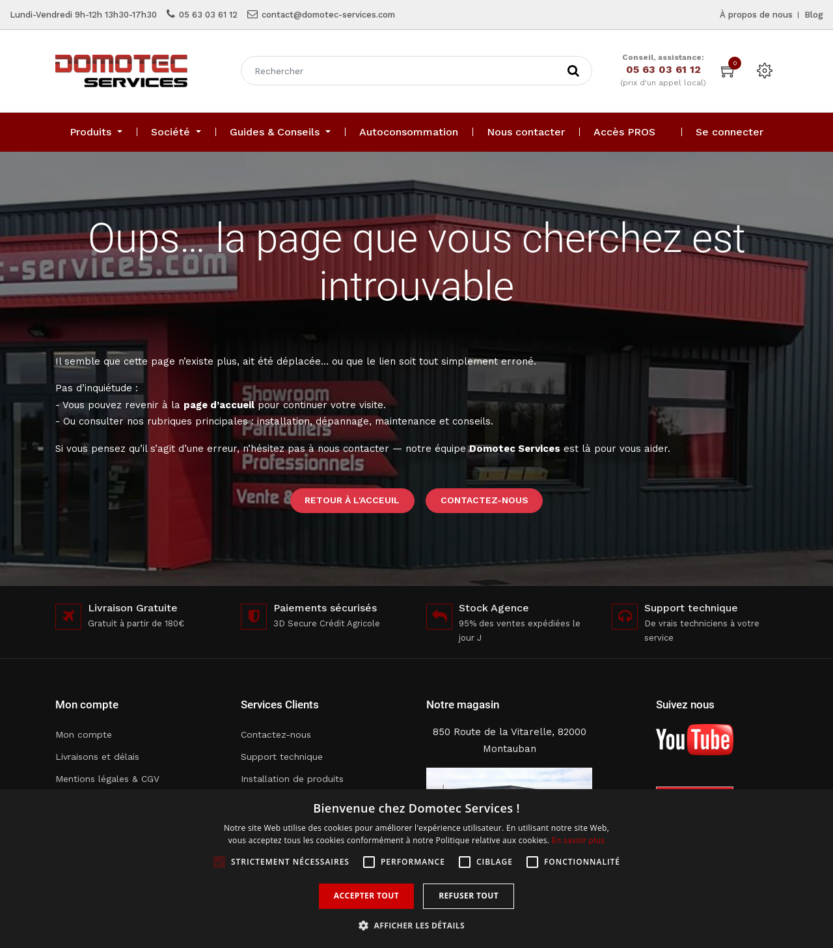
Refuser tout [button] (468, 895)
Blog (813, 15)
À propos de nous (756, 15)
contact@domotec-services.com (328, 15)
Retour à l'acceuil (352, 500)
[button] (416, 925)
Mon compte (83, 734)
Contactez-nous (484, 500)
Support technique (282, 756)
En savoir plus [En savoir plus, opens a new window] (578, 840)
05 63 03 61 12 (208, 15)
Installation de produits (292, 779)
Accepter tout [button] (366, 895)
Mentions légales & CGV (107, 779)
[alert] (416, 868)
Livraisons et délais (97, 756)
